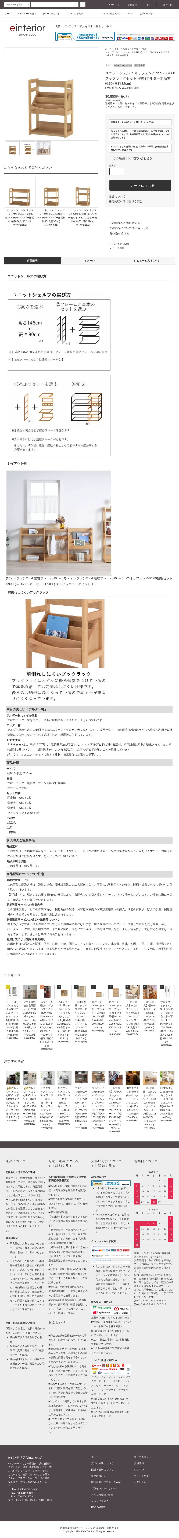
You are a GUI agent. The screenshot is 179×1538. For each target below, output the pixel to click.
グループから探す (49, 13)
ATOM (101, 1507)
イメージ (89, 260)
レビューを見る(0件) (117, 244)
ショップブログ (99, 1501)
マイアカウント (142, 1457)
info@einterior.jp (29, 1489)
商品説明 (32, 260)
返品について (117, 196)
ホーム (8, 13)
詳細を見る (64, 1166)
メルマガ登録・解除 (109, 13)
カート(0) (166, 4)
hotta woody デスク (123, 65)
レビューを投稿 (114, 248)
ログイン (147, 4)
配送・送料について (102, 1469)
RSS (93, 1507)
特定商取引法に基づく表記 (125, 201)
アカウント (112, 4)
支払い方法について (102, 1463)
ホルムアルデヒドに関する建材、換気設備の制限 (52, 754)
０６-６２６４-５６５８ (153, 1300)
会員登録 (130, 4)
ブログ (128, 13)
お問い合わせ (144, 13)
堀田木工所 (139, 65)
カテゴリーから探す (24, 13)
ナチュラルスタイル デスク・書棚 (130, 49)
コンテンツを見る (72, 13)
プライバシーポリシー (103, 1488)
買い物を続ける (117, 233)
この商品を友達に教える (122, 222)
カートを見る (141, 1475)
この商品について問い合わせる (130, 158)
